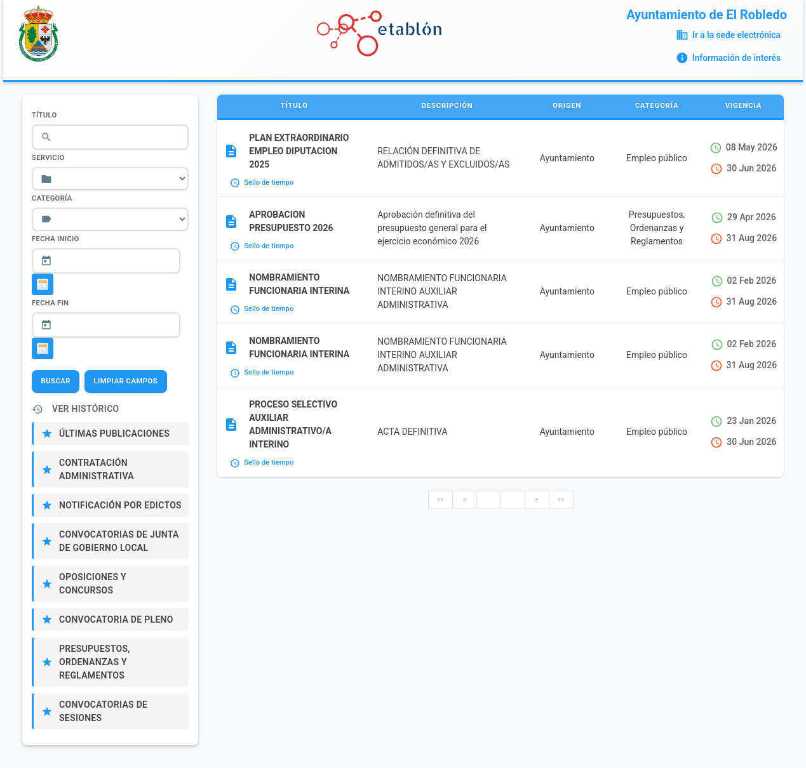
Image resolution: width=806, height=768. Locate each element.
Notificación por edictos (120, 505)
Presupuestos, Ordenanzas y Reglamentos (94, 662)
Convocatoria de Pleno (116, 619)
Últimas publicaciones (114, 433)
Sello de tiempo (268, 182)
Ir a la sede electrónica (736, 35)
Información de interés (736, 58)
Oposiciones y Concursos (92, 583)
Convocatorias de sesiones (103, 711)
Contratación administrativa (96, 469)
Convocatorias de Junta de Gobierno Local (119, 541)
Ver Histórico (85, 409)
